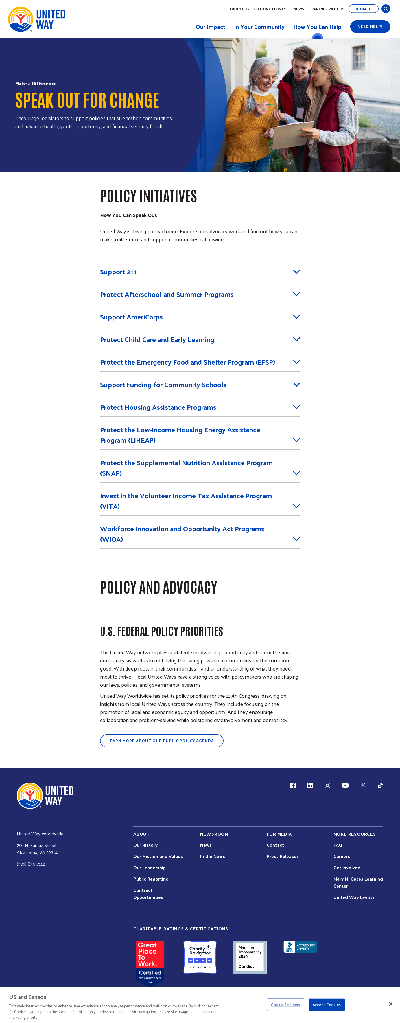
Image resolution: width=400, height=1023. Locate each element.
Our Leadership (149, 867)
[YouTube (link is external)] (345, 785)
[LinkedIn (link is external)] (310, 785)
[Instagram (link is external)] (327, 785)
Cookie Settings (285, 1004)
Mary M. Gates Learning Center (358, 882)
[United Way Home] (36, 19)
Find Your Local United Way (258, 9)
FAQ (337, 845)
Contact (275, 845)
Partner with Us (327, 9)
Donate (363, 8)
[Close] (390, 1004)
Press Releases (283, 856)
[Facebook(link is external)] (293, 785)
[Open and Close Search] (385, 8)
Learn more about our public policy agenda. (161, 740)
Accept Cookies (327, 1004)
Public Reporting (151, 878)
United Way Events (354, 897)
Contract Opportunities (148, 894)
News (299, 9)
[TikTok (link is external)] (380, 785)
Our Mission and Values (158, 856)
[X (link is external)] (363, 785)
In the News (212, 856)
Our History (145, 845)
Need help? (370, 26)
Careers (341, 856)
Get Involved (346, 867)
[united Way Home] (45, 796)
